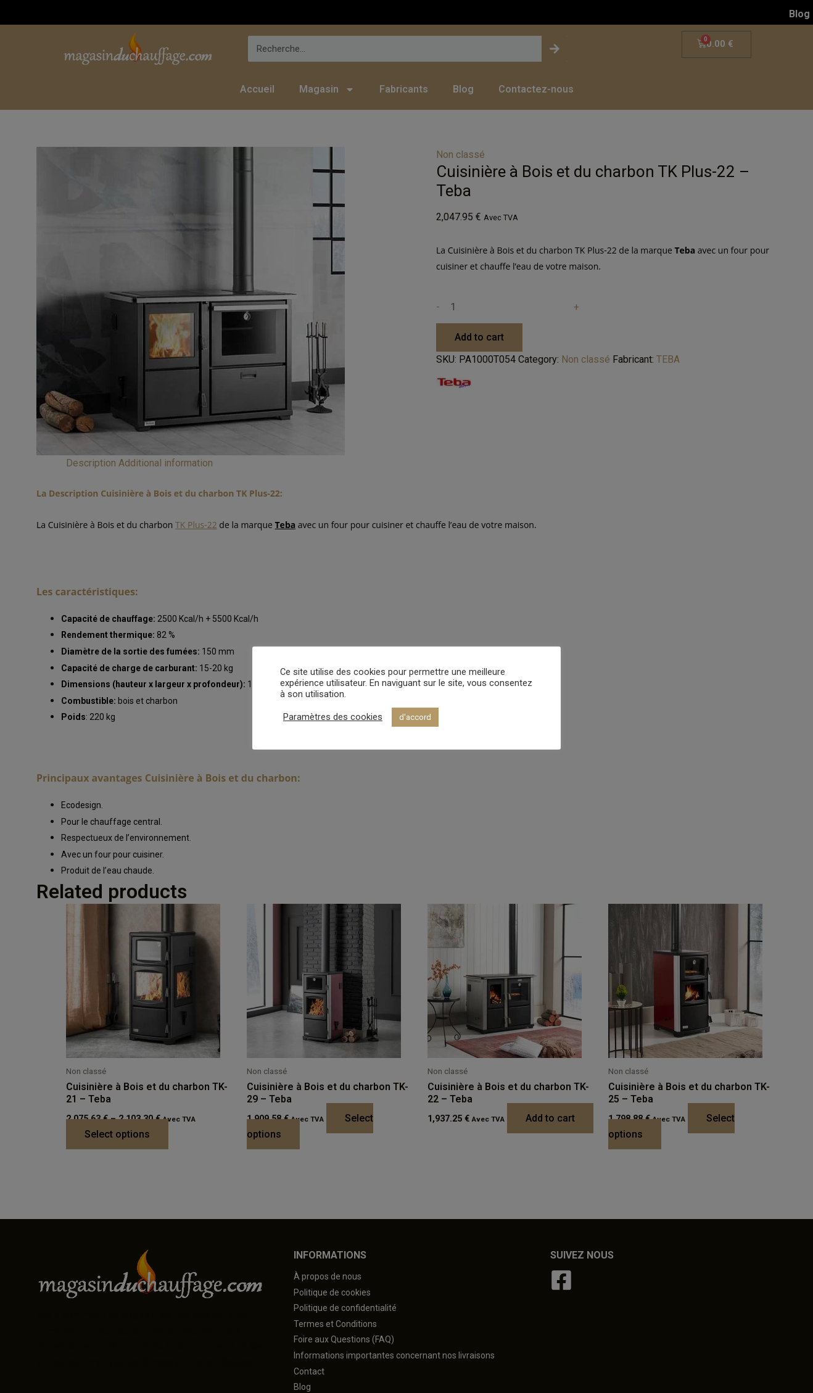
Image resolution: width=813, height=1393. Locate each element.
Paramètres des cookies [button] (332, 716)
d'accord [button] (415, 717)
